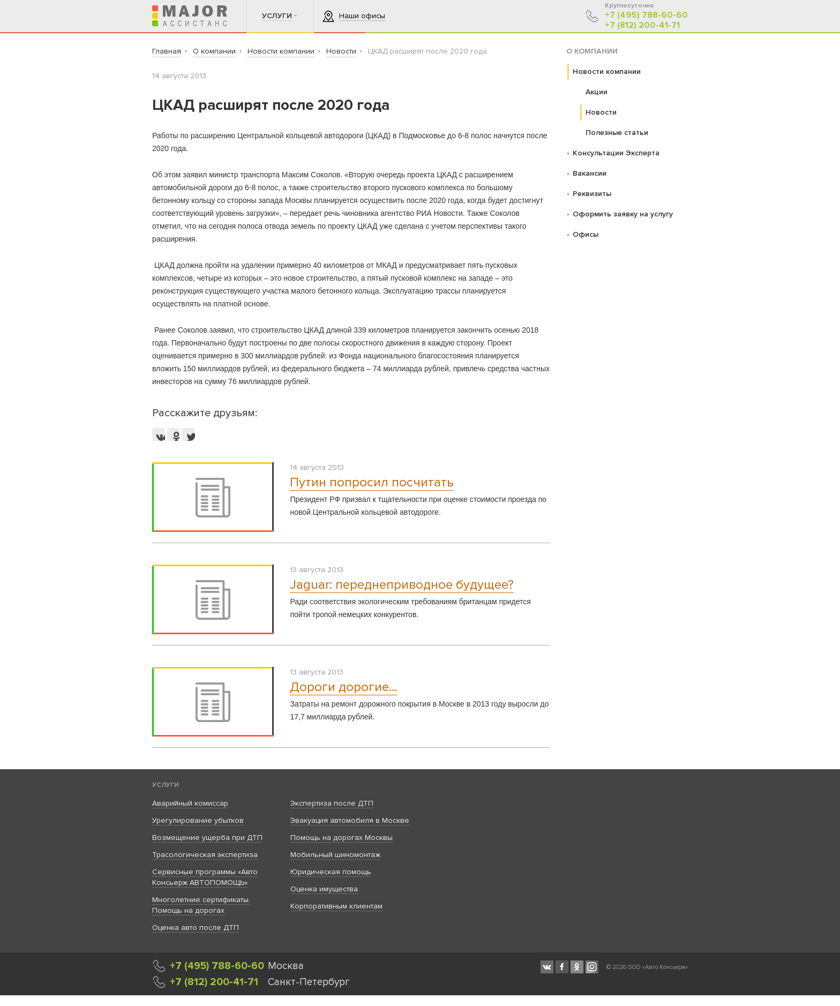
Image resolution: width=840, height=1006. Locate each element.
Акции (597, 91)
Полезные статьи (617, 132)
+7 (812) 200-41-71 (642, 25)
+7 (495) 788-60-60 (646, 15)
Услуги (165, 785)
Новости (601, 112)
